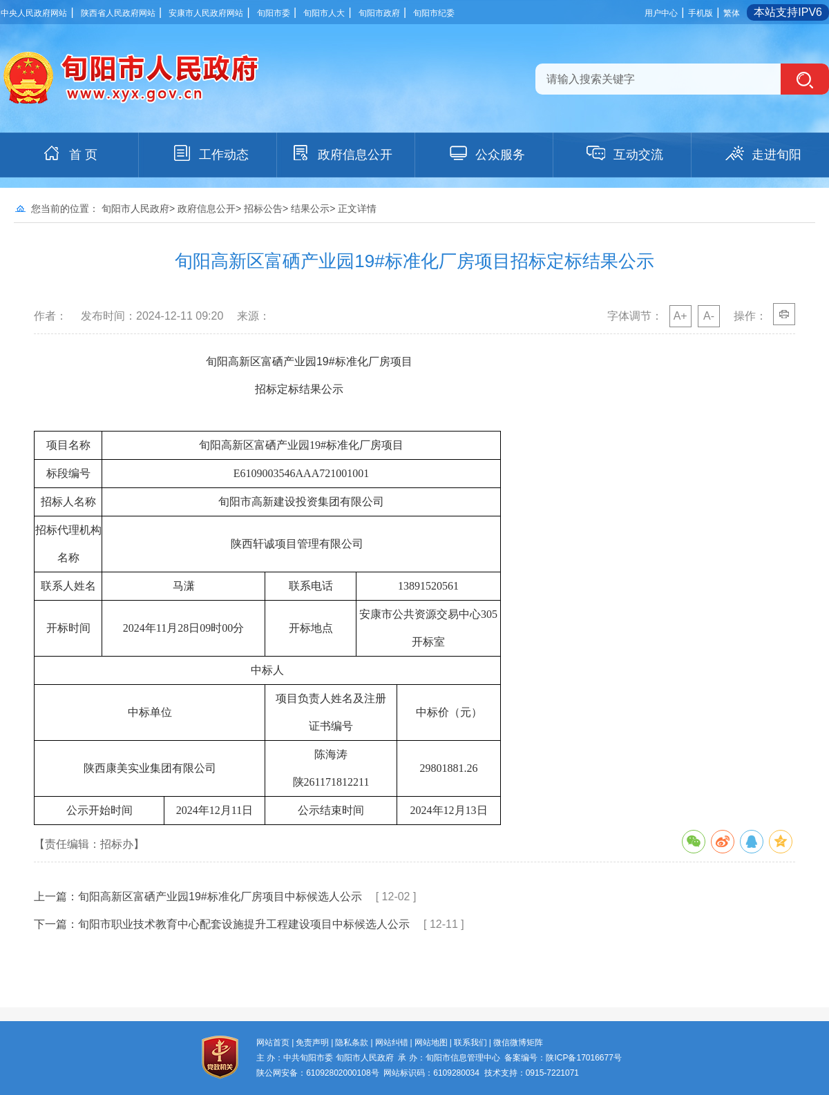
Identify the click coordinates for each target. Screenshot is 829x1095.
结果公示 (310, 208)
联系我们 (470, 1042)
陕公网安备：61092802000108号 (317, 1073)
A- (708, 316)
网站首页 (272, 1042)
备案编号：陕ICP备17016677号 (562, 1058)
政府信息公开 (341, 153)
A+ (680, 316)
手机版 (700, 13)
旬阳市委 (273, 13)
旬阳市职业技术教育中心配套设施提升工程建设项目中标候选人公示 (244, 924)
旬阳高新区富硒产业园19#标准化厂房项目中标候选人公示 (220, 896)
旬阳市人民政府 (135, 208)
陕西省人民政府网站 (118, 13)
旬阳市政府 (379, 13)
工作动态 (210, 153)
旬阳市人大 (324, 13)
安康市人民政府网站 (206, 13)
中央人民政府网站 (34, 13)
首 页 (69, 153)
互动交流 (624, 153)
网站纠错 (391, 1042)
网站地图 (431, 1042)
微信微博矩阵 (518, 1042)
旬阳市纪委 (434, 13)
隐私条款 (351, 1042)
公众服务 (486, 153)
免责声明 (312, 1042)
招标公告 (263, 208)
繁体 (731, 13)
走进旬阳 (762, 153)
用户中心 (661, 13)
